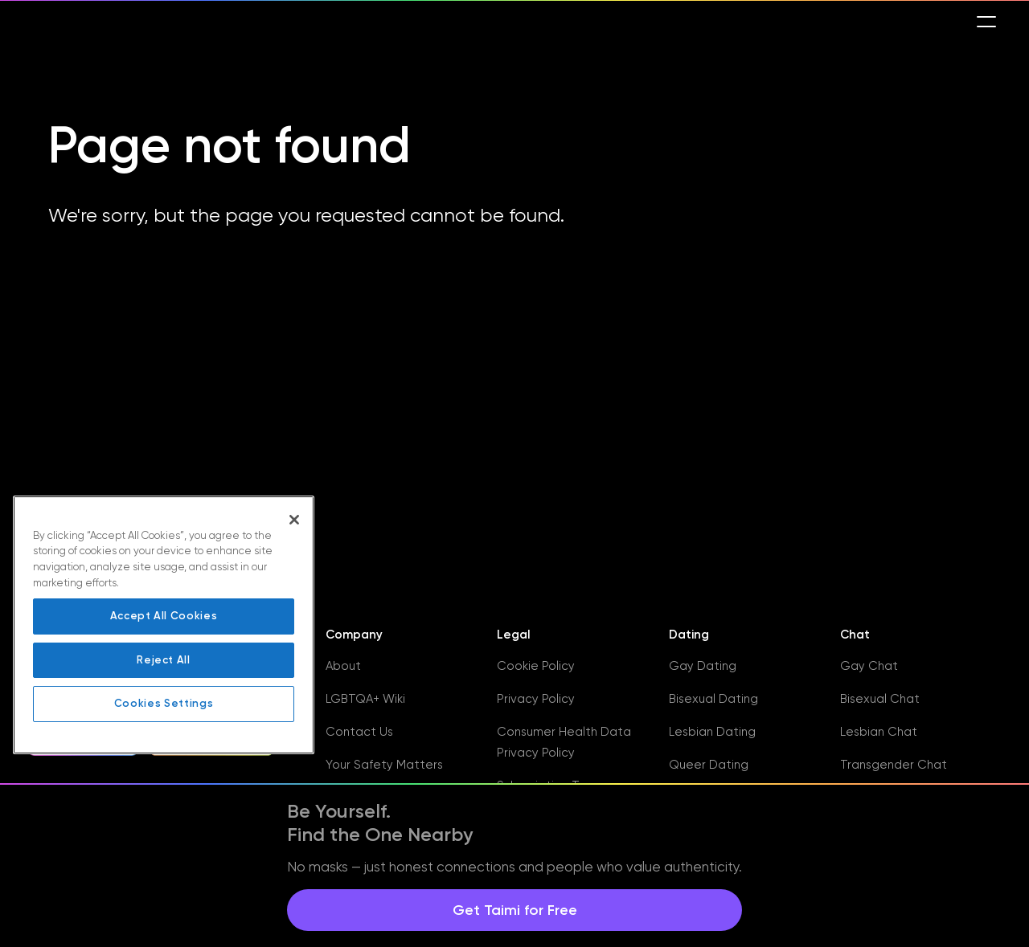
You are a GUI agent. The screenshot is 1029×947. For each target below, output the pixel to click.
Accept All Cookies (164, 616)
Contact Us (359, 732)
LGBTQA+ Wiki (365, 699)
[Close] (294, 519)
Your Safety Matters (384, 764)
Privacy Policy (536, 699)
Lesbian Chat (878, 732)
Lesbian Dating (712, 732)
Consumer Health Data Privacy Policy (564, 742)
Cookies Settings (164, 703)
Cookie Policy (536, 666)
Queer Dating (708, 764)
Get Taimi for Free (515, 910)
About (343, 666)
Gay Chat (869, 666)
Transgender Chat (893, 764)
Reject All (164, 660)
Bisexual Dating (713, 699)
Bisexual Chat (880, 699)
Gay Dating (702, 666)
